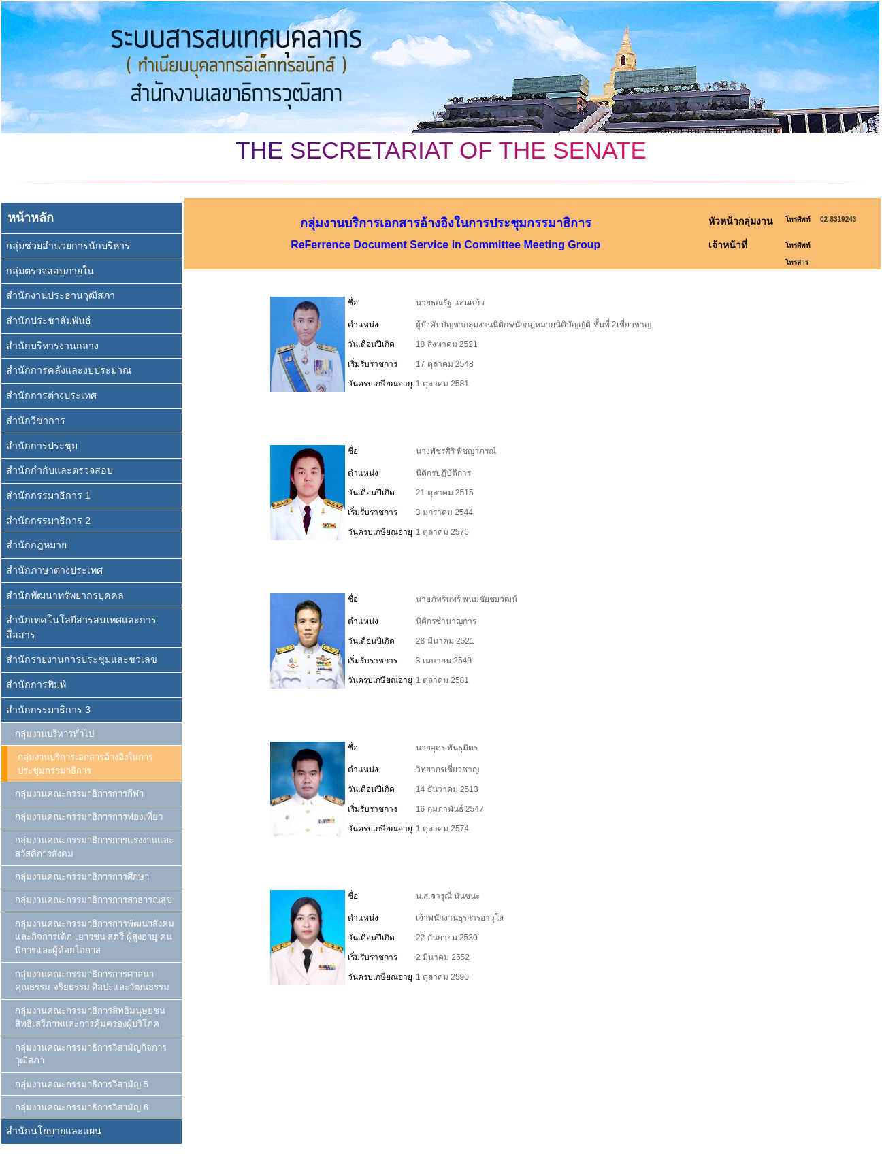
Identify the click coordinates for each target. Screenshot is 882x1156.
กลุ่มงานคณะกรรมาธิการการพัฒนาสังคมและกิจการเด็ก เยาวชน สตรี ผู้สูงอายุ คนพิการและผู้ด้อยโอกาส (94, 937)
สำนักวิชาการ (35, 420)
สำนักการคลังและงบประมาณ (68, 370)
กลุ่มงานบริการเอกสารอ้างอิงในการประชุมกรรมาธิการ (85, 764)
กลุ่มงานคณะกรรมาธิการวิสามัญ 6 (81, 1107)
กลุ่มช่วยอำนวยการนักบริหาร (68, 245)
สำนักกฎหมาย (36, 545)
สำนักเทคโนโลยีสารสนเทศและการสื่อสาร (81, 627)
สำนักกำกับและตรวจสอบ (59, 470)
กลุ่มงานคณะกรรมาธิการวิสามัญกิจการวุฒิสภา (91, 1054)
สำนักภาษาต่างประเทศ (54, 570)
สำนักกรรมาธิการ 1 (48, 495)
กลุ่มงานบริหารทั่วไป (54, 734)
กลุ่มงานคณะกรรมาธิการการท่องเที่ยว (89, 817)
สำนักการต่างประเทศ (51, 395)
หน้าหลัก (30, 218)
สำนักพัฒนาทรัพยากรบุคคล (65, 595)
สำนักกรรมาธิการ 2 (48, 520)
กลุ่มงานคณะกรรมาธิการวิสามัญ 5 (81, 1084)
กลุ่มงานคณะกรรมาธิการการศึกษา (82, 877)
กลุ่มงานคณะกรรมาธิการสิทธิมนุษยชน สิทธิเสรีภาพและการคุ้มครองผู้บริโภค (90, 1017)
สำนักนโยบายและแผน (53, 1130)
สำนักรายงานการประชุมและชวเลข (81, 659)
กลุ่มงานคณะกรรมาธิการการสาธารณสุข (93, 900)
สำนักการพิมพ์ (36, 684)
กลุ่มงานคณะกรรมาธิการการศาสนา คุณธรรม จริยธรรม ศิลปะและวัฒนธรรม (92, 981)
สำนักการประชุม (42, 445)
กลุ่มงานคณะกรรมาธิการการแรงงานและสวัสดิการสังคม (94, 847)
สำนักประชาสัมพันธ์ (48, 320)
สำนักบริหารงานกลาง (52, 345)
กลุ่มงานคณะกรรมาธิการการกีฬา (79, 794)
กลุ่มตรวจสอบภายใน (50, 270)
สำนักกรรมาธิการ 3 (48, 709)
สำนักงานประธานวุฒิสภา (60, 295)
